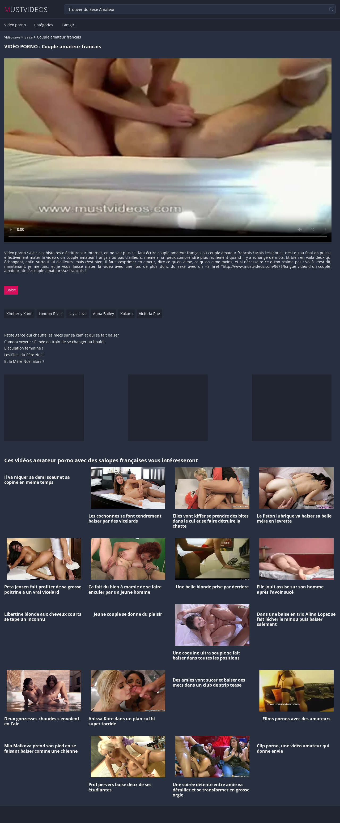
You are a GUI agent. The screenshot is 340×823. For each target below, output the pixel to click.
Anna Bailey (103, 313)
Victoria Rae (149, 313)
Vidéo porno (15, 25)
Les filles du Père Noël (24, 355)
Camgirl (68, 25)
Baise (28, 37)
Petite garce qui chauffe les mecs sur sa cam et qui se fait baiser (61, 335)
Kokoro (126, 313)
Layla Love (78, 313)
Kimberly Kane (19, 313)
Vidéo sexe (12, 37)
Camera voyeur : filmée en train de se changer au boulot (54, 342)
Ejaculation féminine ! (23, 348)
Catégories (43, 25)
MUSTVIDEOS (26, 9)
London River (50, 313)
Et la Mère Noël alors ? (24, 361)
